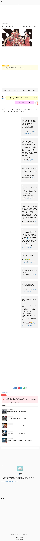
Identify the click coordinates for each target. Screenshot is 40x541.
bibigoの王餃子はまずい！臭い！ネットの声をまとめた (18, 411)
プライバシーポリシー (18, 534)
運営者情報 (12, 534)
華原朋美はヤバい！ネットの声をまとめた (16, 433)
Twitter (20, 474)
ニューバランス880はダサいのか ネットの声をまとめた (18, 418)
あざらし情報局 (20, 537)
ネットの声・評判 (5, 392)
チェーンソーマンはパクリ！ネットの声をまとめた (18, 425)
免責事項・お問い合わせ (26, 534)
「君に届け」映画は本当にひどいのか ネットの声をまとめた (19, 440)
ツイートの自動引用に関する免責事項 (9, 481)
